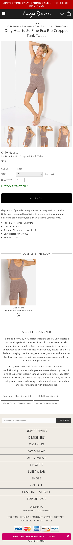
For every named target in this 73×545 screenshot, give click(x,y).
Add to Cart (36, 198)
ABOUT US (13, 517)
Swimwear (36, 451)
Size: (3, 174)
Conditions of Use (36, 541)
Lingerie (36, 465)
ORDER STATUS (44, 520)
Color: (5, 168)
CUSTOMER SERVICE (42, 517)
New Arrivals (36, 431)
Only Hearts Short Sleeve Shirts (18, 396)
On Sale (36, 485)
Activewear (36, 458)
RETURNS (25, 517)
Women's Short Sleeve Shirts (17, 403)
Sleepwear (36, 471)
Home (36, 23)
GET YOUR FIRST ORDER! (42, 536)
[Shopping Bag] (69, 13)
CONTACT (59, 517)
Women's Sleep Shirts (46, 403)
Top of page (36, 499)
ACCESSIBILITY (28, 520)
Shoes (36, 478)
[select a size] (29, 174)
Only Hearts (9, 153)
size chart (49, 174)
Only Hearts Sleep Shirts (50, 396)
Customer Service (36, 492)
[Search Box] (62, 14)
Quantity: (6, 179)
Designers (36, 437)
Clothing (36, 444)
